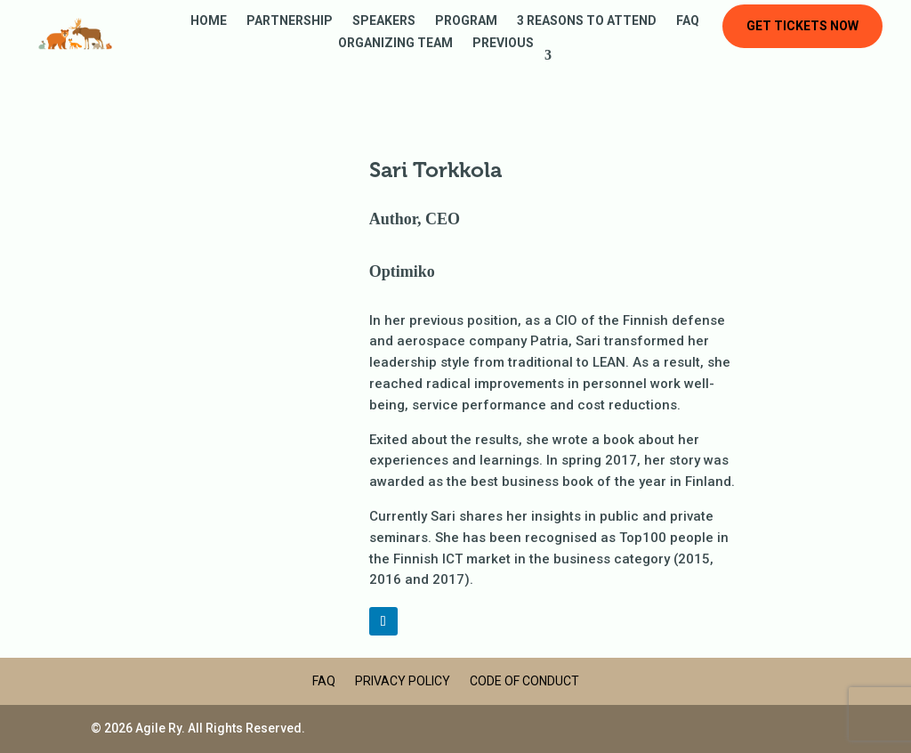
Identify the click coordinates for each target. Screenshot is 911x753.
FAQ (687, 21)
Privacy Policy (402, 681)
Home (208, 21)
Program (466, 21)
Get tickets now (802, 26)
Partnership (289, 21)
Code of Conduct (524, 681)
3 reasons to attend (587, 21)
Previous (503, 43)
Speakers (383, 21)
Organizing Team (395, 43)
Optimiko (402, 271)
